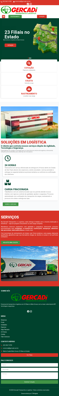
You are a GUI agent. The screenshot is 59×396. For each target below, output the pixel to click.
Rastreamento (29, 94)
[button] (3, 16)
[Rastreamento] (29, 89)
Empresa (4, 320)
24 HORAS (10, 165)
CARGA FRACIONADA (16, 189)
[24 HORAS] (8, 158)
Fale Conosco (5, 337)
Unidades (4, 325)
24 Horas (4, 332)
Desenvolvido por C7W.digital (29, 393)
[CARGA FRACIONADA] (8, 182)
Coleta (29, 81)
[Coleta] (29, 76)
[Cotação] (29, 63)
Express (3, 327)
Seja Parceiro (5, 329)
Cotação (29, 68)
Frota (2, 322)
